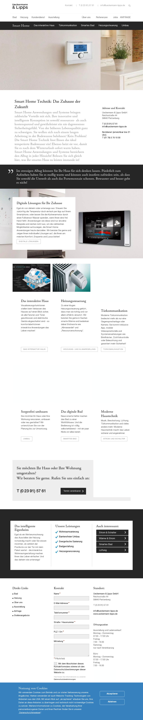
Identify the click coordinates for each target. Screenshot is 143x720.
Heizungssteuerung (108, 26)
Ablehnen (112, 702)
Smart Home (21, 25)
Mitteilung (58, 635)
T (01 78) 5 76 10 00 (111, 138)
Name (56, 587)
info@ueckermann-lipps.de (112, 6)
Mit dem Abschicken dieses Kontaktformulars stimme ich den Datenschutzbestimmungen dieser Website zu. (70, 661)
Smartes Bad (87, 26)
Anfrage (17, 604)
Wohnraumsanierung (69, 525)
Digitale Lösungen (28, 241)
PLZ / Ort (58, 625)
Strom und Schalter (114, 432)
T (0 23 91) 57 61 (86, 6)
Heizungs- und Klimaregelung (79, 346)
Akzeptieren (112, 694)
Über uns (86, 18)
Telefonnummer (61, 606)
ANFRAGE (125, 18)
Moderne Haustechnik (116, 409)
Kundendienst (38, 18)
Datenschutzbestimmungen (65, 672)
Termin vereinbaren (72, 484)
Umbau (125, 26)
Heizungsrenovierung (69, 545)
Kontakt (68, 6)
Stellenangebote (22, 609)
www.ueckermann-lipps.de (105, 607)
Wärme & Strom (107, 532)
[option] (71, 503)
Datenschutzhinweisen (29, 713)
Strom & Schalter (107, 526)
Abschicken (62, 680)
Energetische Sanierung (70, 535)
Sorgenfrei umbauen (34, 409)
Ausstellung (53, 18)
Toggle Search (129, 6)
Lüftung (103, 543)
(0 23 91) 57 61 (33, 484)
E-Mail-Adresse (61, 596)
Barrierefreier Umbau (69, 530)
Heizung (24, 18)
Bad (14, 18)
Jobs (115, 18)
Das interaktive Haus (44, 26)
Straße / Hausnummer (64, 616)
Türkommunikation (68, 26)
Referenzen (102, 18)
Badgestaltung (66, 540)
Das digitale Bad (71, 409)
